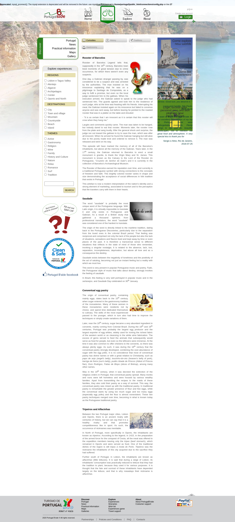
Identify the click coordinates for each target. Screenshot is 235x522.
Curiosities (89, 40)
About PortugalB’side (145, 502)
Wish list (112, 506)
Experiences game (117, 509)
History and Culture (56, 156)
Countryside (52, 120)
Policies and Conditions (110, 519)
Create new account (184, 13)
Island (49, 127)
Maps (72, 52)
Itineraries (113, 504)
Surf (48, 171)
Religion (50, 146)
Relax (49, 164)
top (191, 495)
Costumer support (143, 504)
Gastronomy (52, 142)
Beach (49, 124)
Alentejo (50, 84)
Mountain (50, 117)
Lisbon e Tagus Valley (57, 80)
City (48, 109)
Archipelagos (52, 91)
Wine (48, 149)
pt (188, 9)
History (111, 40)
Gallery (71, 56)
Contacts (140, 519)
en (191, 9)
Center (49, 95)
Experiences (114, 502)
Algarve (50, 88)
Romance (51, 167)
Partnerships (88, 519)
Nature (49, 160)
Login (188, 16)
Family (49, 153)
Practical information (64, 48)
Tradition (50, 174)
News (72, 44)
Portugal (71, 40)
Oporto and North (55, 98)
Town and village (54, 113)
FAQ (129, 519)
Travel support (115, 511)
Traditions (136, 40)
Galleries (85, 511)
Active (49, 139)
